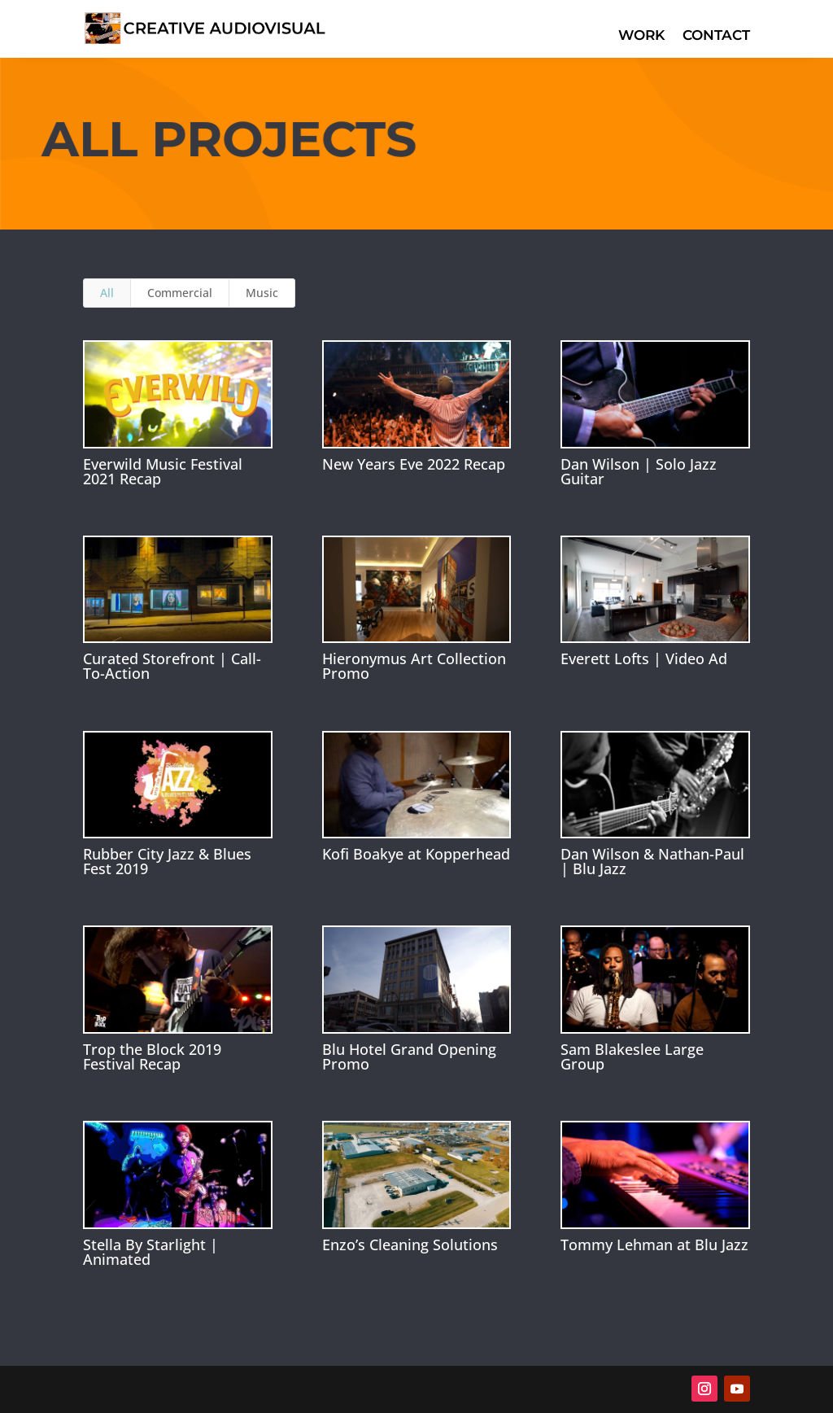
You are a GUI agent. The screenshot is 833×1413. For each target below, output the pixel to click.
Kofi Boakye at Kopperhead (416, 854)
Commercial (179, 292)
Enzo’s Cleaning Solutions (410, 1244)
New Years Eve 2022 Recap (413, 464)
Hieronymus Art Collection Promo (414, 666)
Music (262, 292)
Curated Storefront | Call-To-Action (172, 666)
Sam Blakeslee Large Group (632, 1056)
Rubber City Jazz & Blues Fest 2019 (167, 861)
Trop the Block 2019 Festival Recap (152, 1056)
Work (641, 36)
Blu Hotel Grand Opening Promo (409, 1056)
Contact (716, 36)
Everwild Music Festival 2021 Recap (162, 471)
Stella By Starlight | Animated (150, 1252)
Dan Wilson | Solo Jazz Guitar (638, 471)
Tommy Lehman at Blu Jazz (654, 1244)
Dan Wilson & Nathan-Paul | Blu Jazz (652, 861)
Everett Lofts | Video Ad (643, 658)
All (107, 292)
